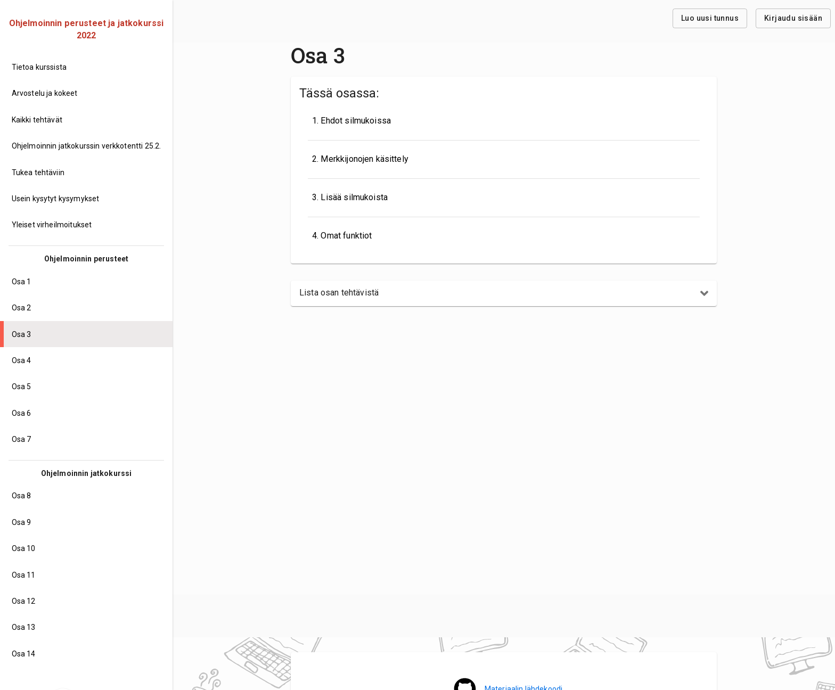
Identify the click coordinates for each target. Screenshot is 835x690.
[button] (504, 293)
